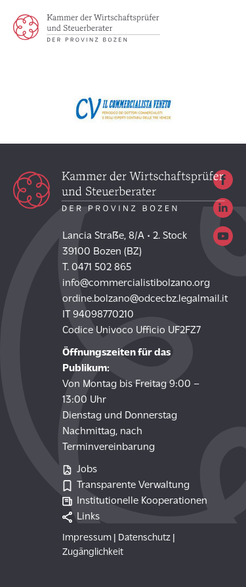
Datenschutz (144, 538)
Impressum (87, 538)
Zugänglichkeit (92, 552)
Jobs (79, 470)
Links (81, 517)
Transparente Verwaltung (126, 485)
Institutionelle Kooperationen (134, 501)
